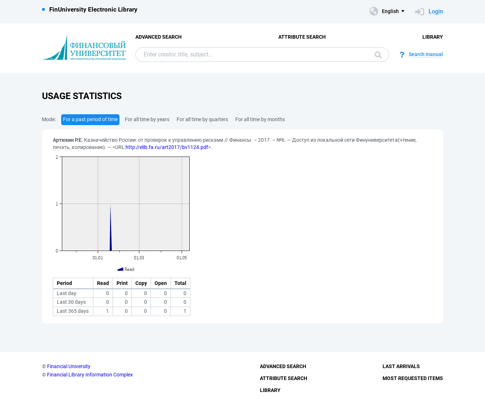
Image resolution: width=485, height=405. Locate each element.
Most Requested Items (413, 378)
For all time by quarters (202, 119)
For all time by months (260, 119)
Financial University (68, 366)
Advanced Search (158, 37)
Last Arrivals (401, 366)
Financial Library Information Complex (90, 375)
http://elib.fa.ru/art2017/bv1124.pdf (167, 147)
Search (378, 55)
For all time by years (147, 119)
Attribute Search (302, 37)
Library (432, 37)
